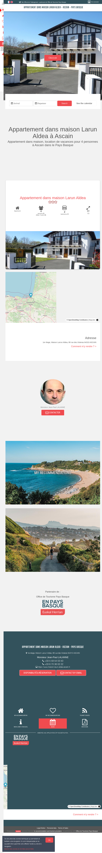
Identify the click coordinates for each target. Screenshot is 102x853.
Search (66, 103)
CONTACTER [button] (54, 413)
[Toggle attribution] (97, 320)
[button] (86, 103)
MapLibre (92, 320)
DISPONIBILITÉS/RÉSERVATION (39, 673)
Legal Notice (42, 829)
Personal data (53, 829)
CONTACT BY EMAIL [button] (73, 673)
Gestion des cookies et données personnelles (19, 849)
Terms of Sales (65, 829)
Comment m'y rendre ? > (83, 347)
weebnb (20, 832)
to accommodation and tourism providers (50, 832)
